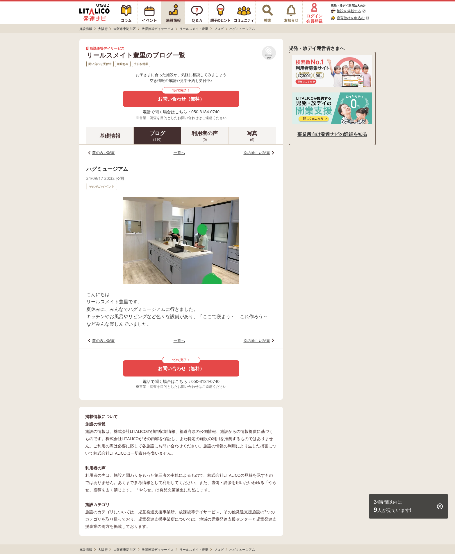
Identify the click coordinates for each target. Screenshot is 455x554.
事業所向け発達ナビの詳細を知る (332, 134)
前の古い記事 (103, 152)
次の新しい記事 (257, 152)
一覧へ (179, 152)
